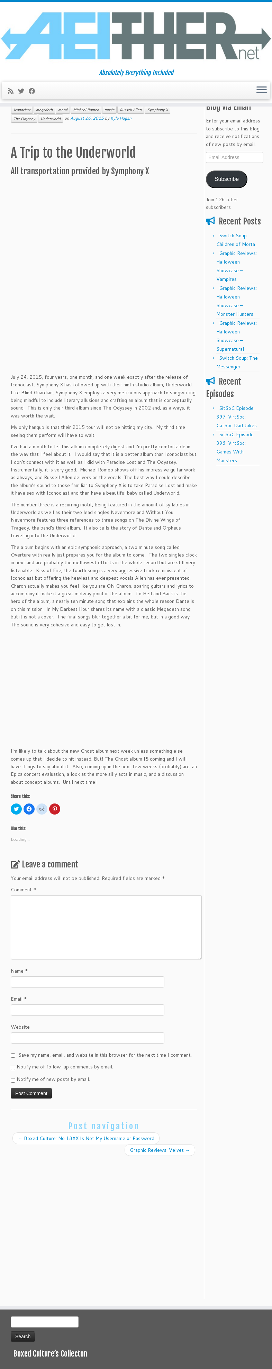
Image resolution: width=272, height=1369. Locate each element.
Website (20, 1026)
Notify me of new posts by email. (53, 1079)
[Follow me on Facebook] (34, 90)
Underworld (50, 118)
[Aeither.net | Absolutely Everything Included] (136, 35)
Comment (23, 889)
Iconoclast (21, 109)
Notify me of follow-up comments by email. (65, 1066)
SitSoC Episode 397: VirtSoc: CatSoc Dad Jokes (236, 417)
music (109, 109)
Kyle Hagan (121, 118)
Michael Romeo (86, 109)
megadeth (44, 109)
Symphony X (157, 109)
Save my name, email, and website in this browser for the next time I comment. (105, 1054)
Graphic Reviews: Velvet (160, 1150)
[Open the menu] (261, 90)
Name (19, 970)
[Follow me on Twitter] (23, 90)
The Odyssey (24, 118)
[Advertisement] (233, 573)
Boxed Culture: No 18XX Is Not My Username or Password (86, 1138)
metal (62, 109)
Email (19, 998)
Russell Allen (131, 109)
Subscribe (227, 179)
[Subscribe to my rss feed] (13, 90)
